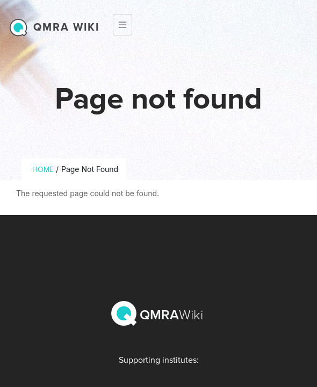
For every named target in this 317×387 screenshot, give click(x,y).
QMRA (158, 313)
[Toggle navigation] (122, 24)
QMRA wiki (66, 27)
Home (43, 169)
